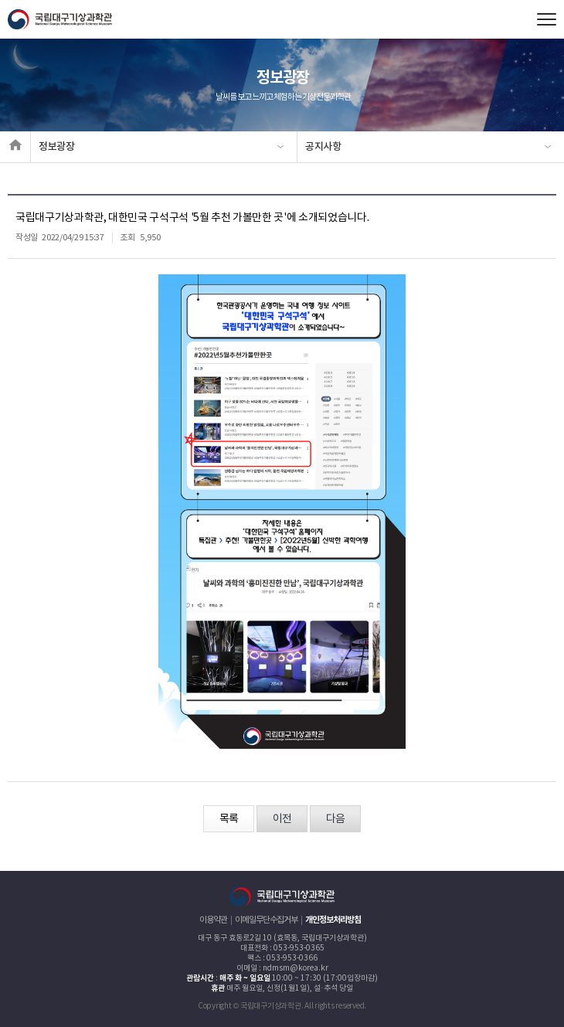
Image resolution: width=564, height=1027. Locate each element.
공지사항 (323, 147)
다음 (335, 819)
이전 (282, 819)
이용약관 (213, 920)
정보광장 (57, 147)
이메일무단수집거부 (266, 920)
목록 (228, 819)
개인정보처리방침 (333, 920)
